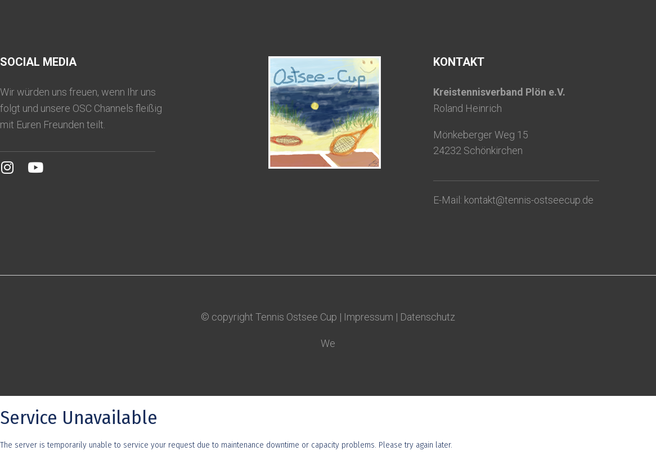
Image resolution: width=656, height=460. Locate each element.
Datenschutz (427, 317)
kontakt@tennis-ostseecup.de (529, 200)
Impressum (368, 317)
